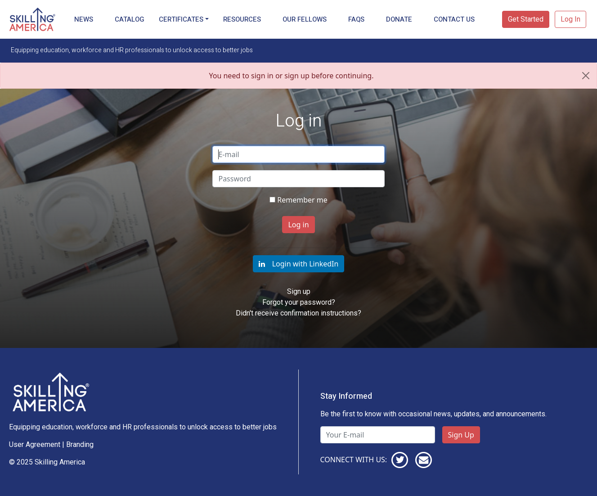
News (83, 19)
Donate (399, 19)
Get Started (525, 19)
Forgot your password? (298, 302)
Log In (570, 19)
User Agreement (34, 444)
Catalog (129, 19)
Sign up (298, 291)
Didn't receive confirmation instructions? (298, 313)
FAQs (356, 19)
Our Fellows (305, 19)
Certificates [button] (181, 19)
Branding (80, 444)
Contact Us (454, 19)
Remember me (302, 200)
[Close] (586, 75)
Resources (242, 19)
